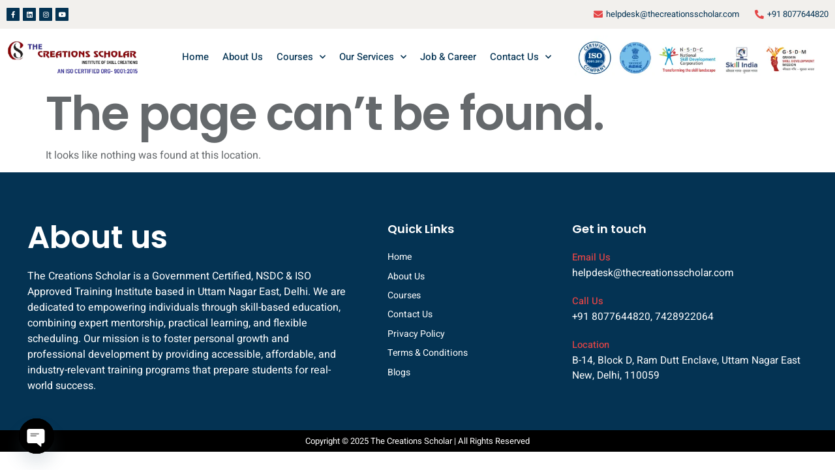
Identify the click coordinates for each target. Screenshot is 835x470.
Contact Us (520, 57)
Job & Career (448, 57)
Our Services (372, 57)
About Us (242, 57)
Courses (301, 57)
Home (195, 57)
